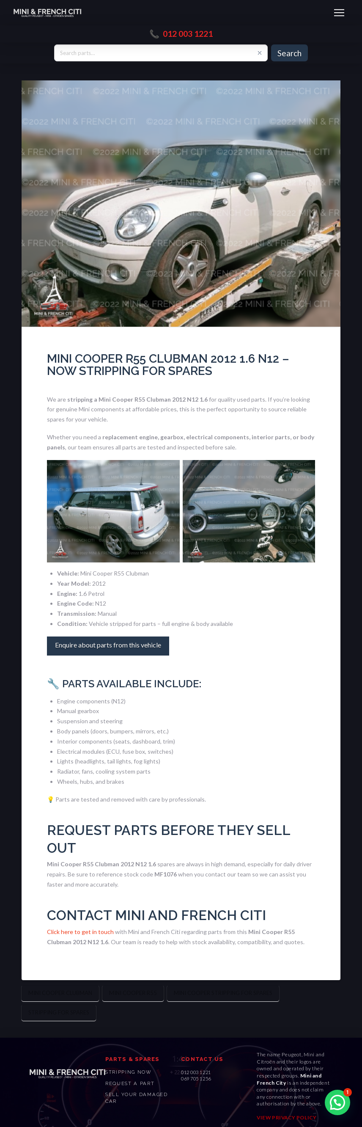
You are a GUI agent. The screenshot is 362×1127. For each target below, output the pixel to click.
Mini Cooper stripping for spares (223, 992)
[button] (339, 12)
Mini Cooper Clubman (60, 992)
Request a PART (130, 1083)
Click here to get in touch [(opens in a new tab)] (80, 931)
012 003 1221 (188, 34)
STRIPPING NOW (128, 1072)
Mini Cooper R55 (133, 992)
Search (289, 53)
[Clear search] (260, 53)
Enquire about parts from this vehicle (108, 645)
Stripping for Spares (58, 1012)
